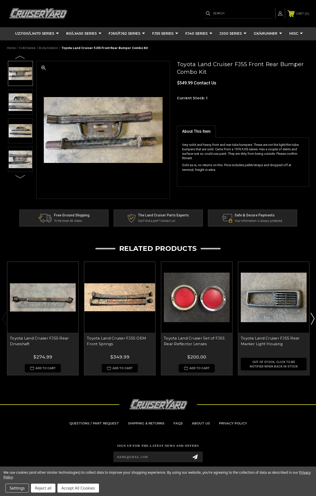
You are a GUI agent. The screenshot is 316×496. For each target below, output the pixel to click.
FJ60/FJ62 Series (127, 33)
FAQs (178, 423)
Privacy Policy (233, 423)
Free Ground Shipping (72, 215)
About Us (201, 423)
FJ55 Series (165, 33)
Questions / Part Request (94, 423)
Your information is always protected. (259, 221)
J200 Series (232, 33)
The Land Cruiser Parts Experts (163, 215)
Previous (20, 57)
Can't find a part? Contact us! (156, 221)
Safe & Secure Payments (255, 215)
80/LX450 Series (83, 33)
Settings (17, 488)
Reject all (43, 488)
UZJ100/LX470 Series (37, 33)
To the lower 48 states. (68, 221)
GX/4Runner (268, 33)
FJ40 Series (198, 33)
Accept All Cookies (78, 488)
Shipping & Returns (146, 423)
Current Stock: (192, 98)
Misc (296, 33)
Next (20, 176)
